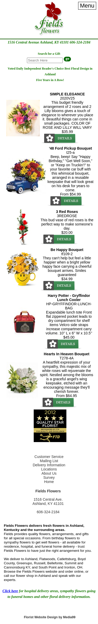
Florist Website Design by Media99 (49, 617)
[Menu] (87, 5)
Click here (10, 591)
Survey (49, 477)
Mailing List (49, 461)
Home (49, 482)
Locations (49, 469)
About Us (49, 473)
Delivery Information (49, 465)
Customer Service (49, 457)
